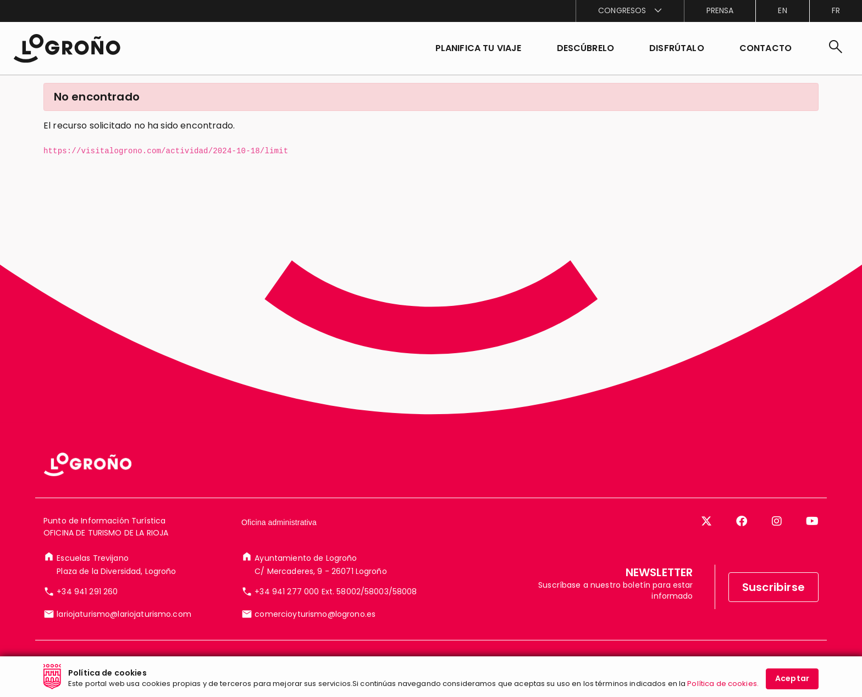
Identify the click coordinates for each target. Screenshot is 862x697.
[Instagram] (777, 521)
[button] (585, 48)
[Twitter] (706, 521)
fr (836, 10)
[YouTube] (812, 521)
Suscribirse (773, 587)
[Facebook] (741, 521)
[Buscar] (835, 48)
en (782, 10)
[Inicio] (66, 48)
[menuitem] (629, 11)
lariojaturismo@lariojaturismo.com (124, 614)
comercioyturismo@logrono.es (315, 614)
